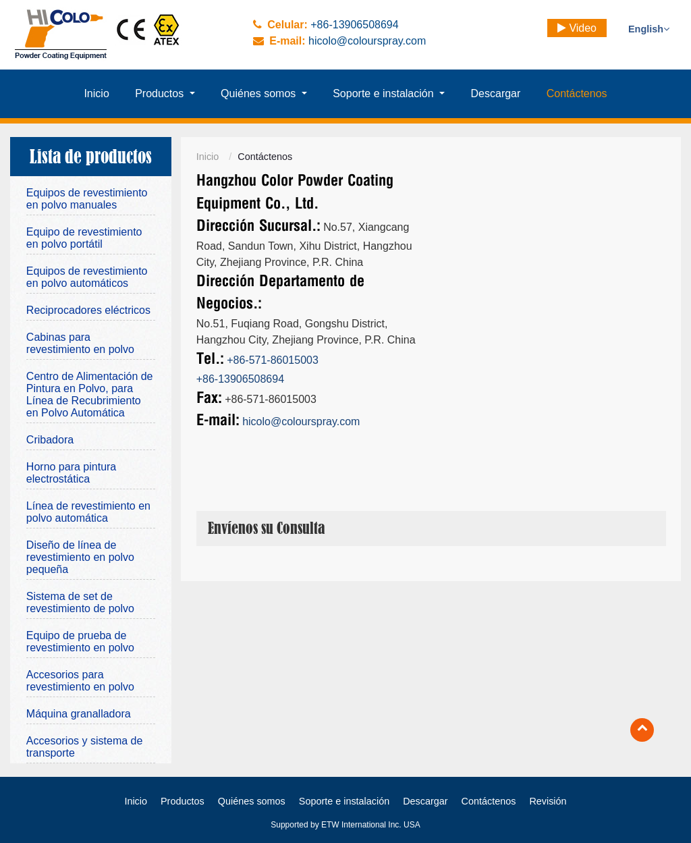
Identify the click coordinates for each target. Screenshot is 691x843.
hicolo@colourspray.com (367, 41)
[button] (165, 94)
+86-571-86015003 (273, 360)
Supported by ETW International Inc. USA (345, 825)
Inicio (207, 156)
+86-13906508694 (354, 24)
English (648, 29)
